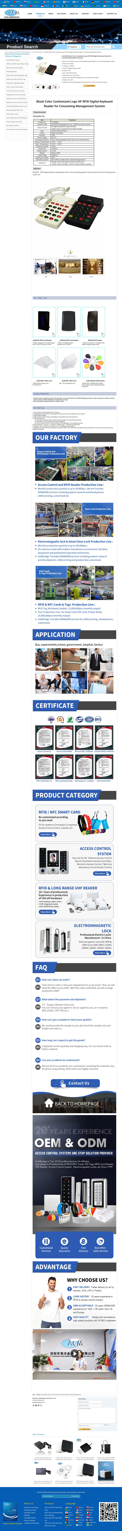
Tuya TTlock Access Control (15, 91)
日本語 (66, 2)
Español (56, 2)
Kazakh (106, 6)
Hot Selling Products (13, 60)
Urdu (65, 6)
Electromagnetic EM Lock (14, 110)
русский (27, 2)
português (106, 2)
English (6, 2)
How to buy (98, 14)
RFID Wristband (11, 71)
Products (40, 14)
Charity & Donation (29, 1520)
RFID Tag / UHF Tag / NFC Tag (15, 79)
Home (30, 14)
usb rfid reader (64, 1394)
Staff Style (27, 1515)
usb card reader (55, 1394)
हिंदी (5, 6)
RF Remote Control (12, 125)
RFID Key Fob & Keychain (14, 68)
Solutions (61, 14)
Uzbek (116, 6)
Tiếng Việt (34, 6)
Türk (116, 2)
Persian (13, 6)
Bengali (74, 6)
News (50, 14)
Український (85, 6)
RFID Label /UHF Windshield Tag (16, 75)
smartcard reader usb (75, 1394)
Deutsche (95, 2)
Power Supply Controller (14, 121)
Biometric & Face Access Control (17, 102)
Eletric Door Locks (12, 114)
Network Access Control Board (16, 98)
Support (85, 14)
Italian (85, 2)
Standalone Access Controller (16, 95)
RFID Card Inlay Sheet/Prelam (54, 1512)
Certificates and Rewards (31, 1523)
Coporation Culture (29, 1512)
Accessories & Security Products (17, 129)
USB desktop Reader (37, 52)
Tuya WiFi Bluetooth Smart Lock (16, 106)
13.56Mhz (38, 1394)
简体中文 (16, 2)
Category (11, 52)
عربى (36, 2)
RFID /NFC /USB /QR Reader (22, 52)
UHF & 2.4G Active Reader (14, 87)
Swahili (97, 6)
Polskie (23, 6)
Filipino (56, 6)
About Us (74, 14)
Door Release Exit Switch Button (16, 118)
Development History (30, 1510)
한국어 (76, 2)
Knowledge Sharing (30, 1518)
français (46, 2)
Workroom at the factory (31, 1507)
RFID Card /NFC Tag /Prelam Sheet (17, 64)
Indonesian (45, 6)
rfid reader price (45, 1394)
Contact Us (112, 14)
